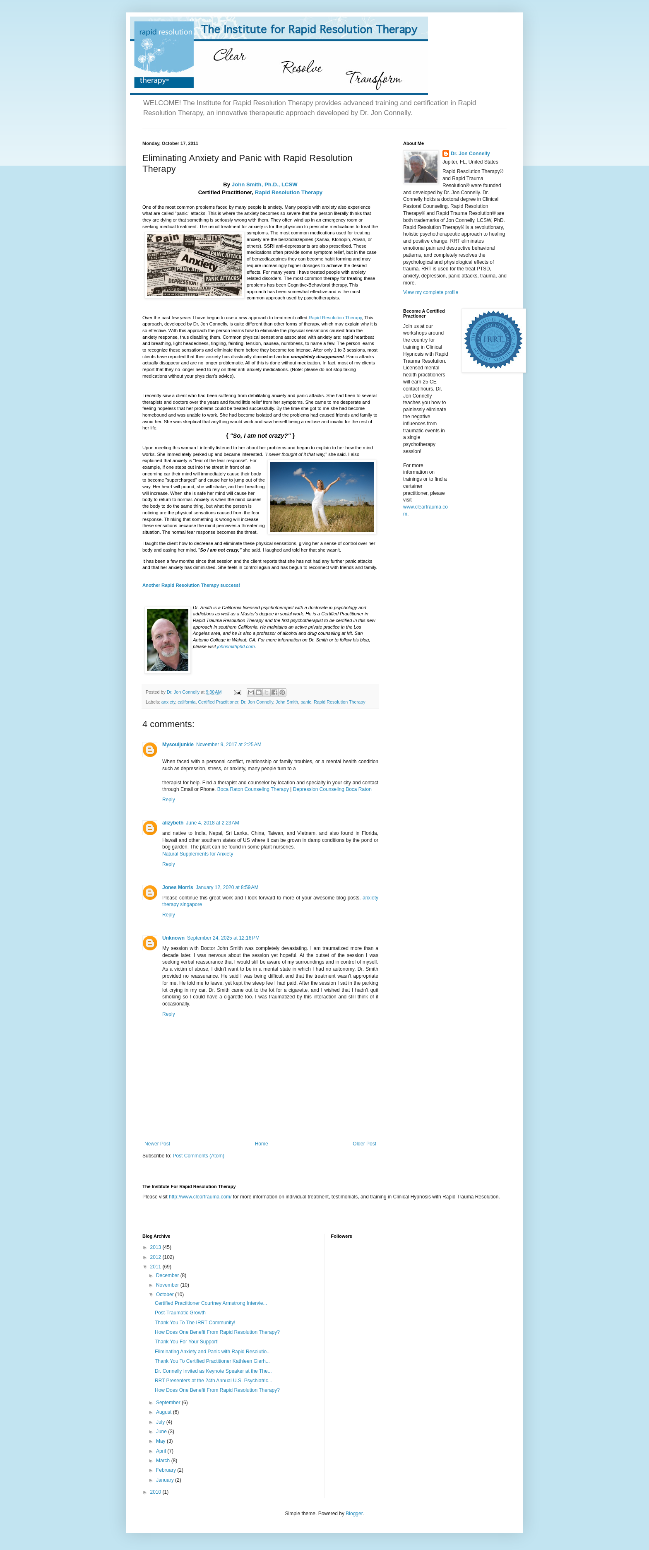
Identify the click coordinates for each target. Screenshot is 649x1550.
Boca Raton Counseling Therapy (253, 789)
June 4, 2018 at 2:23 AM (212, 823)
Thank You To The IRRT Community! (195, 1323)
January (165, 1480)
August (164, 1412)
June (162, 1431)
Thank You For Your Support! (187, 1342)
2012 (156, 1257)
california (186, 701)
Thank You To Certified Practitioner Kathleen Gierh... (212, 1361)
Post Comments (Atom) (198, 1156)
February (166, 1470)
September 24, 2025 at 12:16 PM (223, 938)
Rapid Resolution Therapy (288, 192)
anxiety (168, 701)
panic (305, 701)
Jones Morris (177, 887)
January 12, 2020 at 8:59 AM (227, 887)
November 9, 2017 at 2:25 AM (229, 744)
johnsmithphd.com (236, 646)
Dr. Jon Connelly (257, 701)
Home (261, 1144)
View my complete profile (430, 292)
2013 (156, 1247)
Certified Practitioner (218, 701)
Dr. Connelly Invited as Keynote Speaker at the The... (213, 1371)
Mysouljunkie (178, 744)
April (161, 1451)
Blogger (354, 1513)
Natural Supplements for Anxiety (197, 854)
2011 (156, 1267)
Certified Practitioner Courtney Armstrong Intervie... (211, 1303)
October (165, 1294)
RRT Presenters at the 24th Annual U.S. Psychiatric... (213, 1381)
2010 (156, 1492)
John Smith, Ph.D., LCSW (265, 184)
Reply (168, 800)
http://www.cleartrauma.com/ (200, 1197)
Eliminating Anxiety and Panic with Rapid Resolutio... (213, 1352)
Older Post (364, 1144)
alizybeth (172, 823)
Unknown (173, 938)
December (168, 1275)
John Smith (287, 701)
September (169, 1402)
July (161, 1422)
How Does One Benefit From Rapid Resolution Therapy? (217, 1332)
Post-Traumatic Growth (180, 1313)
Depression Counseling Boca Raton (332, 789)
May (161, 1441)
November (168, 1285)
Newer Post (157, 1144)
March (163, 1460)
